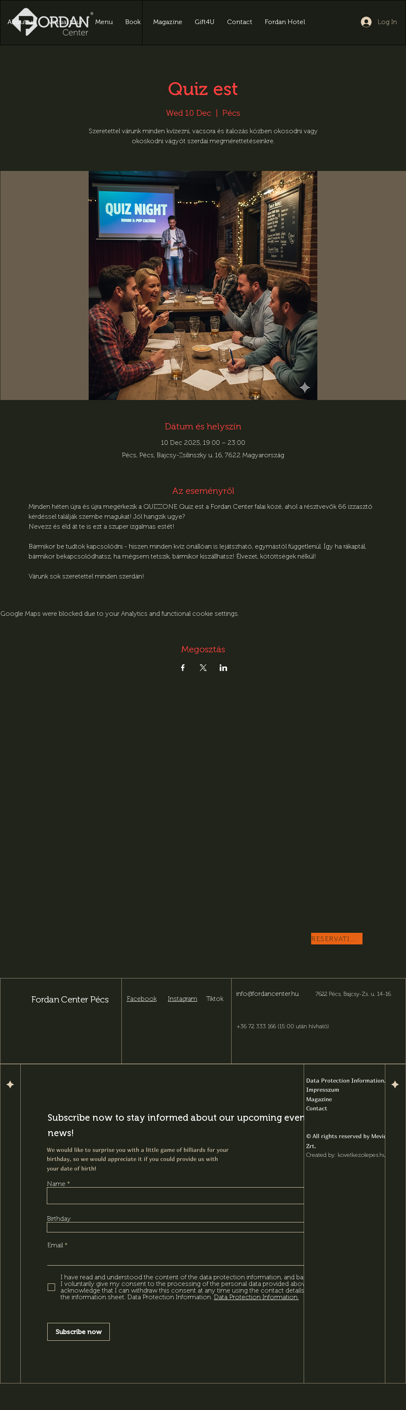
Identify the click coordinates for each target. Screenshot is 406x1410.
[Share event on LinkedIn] (223, 667)
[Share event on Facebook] (183, 667)
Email (56, 1245)
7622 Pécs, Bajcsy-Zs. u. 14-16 (353, 994)
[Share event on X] (203, 667)
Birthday (59, 1218)
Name (56, 1184)
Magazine (319, 1099)
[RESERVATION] (336, 938)
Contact (316, 1108)
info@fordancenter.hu (267, 994)
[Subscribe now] (78, 1332)
